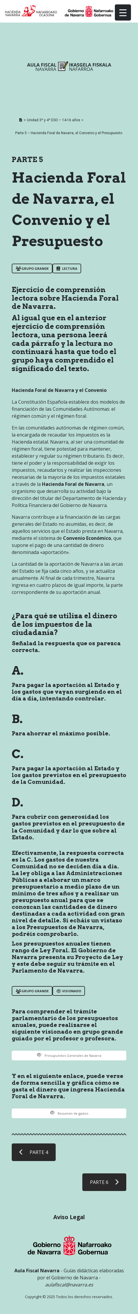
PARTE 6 (104, 1182)
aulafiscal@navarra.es (69, 1284)
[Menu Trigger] (123, 12)
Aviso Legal (69, 1217)
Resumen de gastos (69, 1113)
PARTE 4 (33, 1152)
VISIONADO (69, 991)
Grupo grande (32, 268)
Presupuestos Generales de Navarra (69, 1055)
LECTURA (67, 268)
